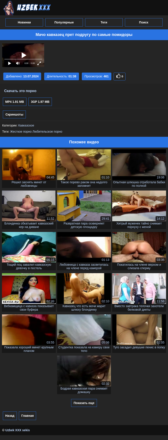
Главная (27, 415)
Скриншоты (14, 114)
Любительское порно (47, 131)
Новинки (24, 22)
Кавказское (26, 125)
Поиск (143, 22)
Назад (9, 415)
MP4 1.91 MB (14, 101)
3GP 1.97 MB (40, 101)
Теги (104, 22)
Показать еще (84, 403)
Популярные (64, 22)
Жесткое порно (21, 131)
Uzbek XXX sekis (17, 430)
